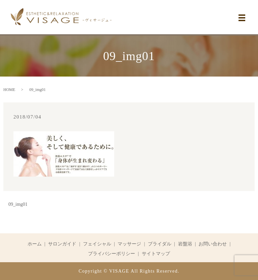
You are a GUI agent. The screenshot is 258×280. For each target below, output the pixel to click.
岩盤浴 (185, 243)
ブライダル (159, 243)
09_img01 (18, 204)
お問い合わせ (213, 243)
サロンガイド (62, 243)
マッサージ (129, 243)
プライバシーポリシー (111, 253)
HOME (9, 89)
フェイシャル (97, 243)
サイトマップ (156, 253)
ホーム (35, 243)
